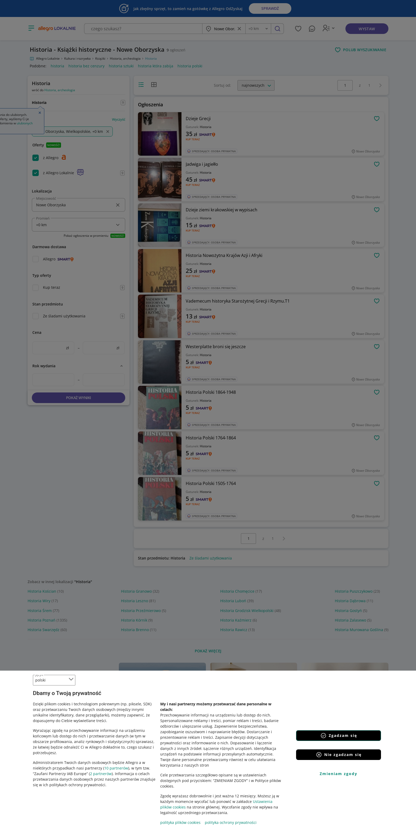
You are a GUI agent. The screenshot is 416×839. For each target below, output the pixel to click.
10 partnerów (116, 768)
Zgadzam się (338, 735)
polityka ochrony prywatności (231, 822)
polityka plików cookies (180, 822)
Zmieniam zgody (338, 773)
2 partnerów (101, 773)
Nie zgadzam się (339, 754)
